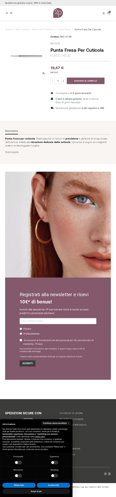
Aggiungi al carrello (85, 81)
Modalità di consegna (71, 418)
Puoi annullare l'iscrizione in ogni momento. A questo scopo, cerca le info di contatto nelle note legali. (52, 350)
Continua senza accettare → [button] (56, 423)
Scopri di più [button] (36, 491)
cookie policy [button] (40, 437)
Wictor (55, 43)
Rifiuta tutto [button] (19, 485)
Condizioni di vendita (71, 413)
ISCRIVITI (27, 363)
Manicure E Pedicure (43, 29)
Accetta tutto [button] (53, 485)
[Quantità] (58, 81)
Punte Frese (64, 29)
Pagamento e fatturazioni (73, 424)
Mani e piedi (22, 29)
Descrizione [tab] (11, 130)
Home (8, 29)
